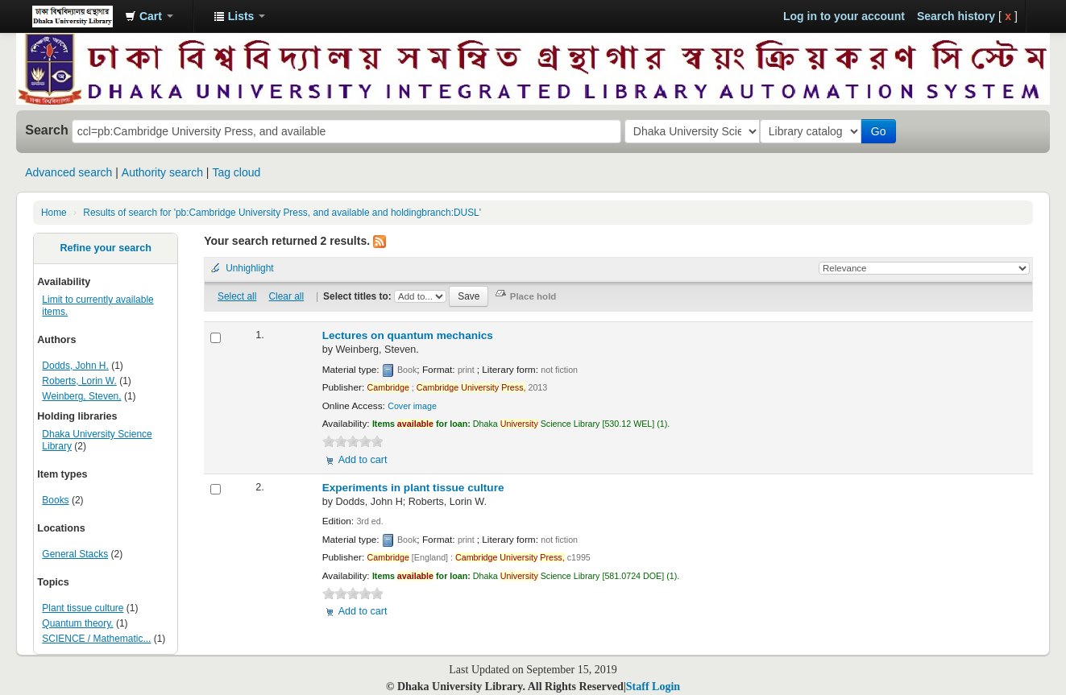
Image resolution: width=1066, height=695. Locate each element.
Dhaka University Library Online (72, 16)
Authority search (162, 172)
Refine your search (105, 248)
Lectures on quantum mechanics (407, 335)
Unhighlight (250, 268)
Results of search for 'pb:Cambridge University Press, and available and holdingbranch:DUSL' (282, 212)
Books (55, 500)
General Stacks (75, 554)
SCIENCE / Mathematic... (96, 638)
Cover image (412, 406)
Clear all (287, 296)
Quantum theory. (77, 623)
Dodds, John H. (75, 365)
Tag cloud (236, 172)
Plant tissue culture (82, 608)
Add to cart (363, 459)
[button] (149, 16)
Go (882, 131)
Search (46, 129)
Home (54, 212)
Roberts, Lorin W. (79, 381)
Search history (956, 16)
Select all (237, 296)
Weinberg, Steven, (81, 396)
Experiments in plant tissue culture (413, 488)
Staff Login (653, 687)
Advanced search (68, 172)
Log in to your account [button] (844, 16)
